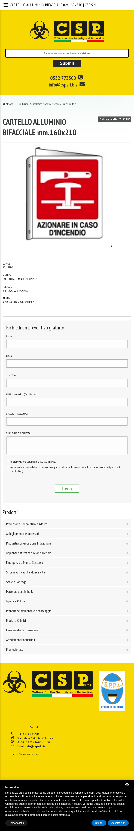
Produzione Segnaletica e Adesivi (34, 104)
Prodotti (11, 104)
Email (9, 355)
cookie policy (117, 800)
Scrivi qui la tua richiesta (18, 433)
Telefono (11, 375)
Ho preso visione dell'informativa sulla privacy (33, 464)
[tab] (67, 526)
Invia (67, 491)
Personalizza (16, 822)
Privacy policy (26, 756)
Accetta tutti (118, 822)
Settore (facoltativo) (17, 413)
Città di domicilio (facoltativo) (21, 394)
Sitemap (14, 756)
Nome (9, 336)
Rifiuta (99, 822)
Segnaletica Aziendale (64, 104)
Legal (36, 756)
